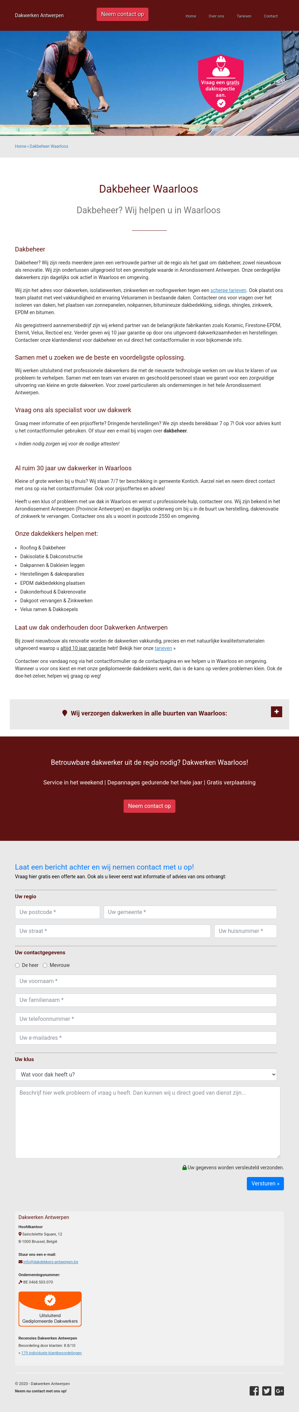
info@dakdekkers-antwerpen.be (50, 1262)
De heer (27, 965)
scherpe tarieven (228, 290)
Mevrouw (56, 965)
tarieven (163, 648)
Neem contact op (122, 14)
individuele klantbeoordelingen (51, 1353)
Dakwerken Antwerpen (39, 15)
